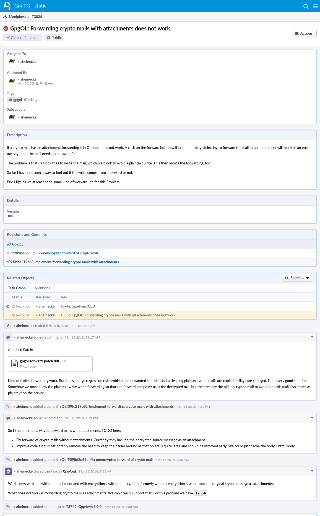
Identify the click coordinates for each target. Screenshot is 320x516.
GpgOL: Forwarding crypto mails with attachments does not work (124, 315)
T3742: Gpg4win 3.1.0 (84, 506)
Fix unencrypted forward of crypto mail (66, 253)
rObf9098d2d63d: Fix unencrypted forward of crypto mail (106, 459)
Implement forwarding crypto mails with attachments (76, 262)
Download (28, 367)
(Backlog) (31, 99)
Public (56, 37)
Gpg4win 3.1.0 (83, 306)
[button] (315, 6)
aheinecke (27, 61)
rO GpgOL (15, 244)
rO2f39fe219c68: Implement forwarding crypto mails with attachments (117, 406)
